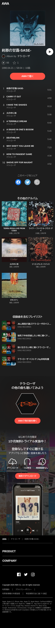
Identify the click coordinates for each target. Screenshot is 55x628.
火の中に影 (14, 264)
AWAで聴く (27, 76)
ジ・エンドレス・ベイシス (41, 264)
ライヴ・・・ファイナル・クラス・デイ (41, 229)
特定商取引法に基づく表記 (36, 594)
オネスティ (14, 300)
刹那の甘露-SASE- (31, 539)
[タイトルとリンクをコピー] (37, 182)
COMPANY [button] (9, 560)
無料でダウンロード (27, 476)
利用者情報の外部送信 (11, 594)
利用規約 (5, 589)
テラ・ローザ (23, 56)
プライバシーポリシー (23, 589)
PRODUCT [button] (9, 551)
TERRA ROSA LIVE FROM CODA (14, 229)
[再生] (49, 51)
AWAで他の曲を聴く (27, 421)
